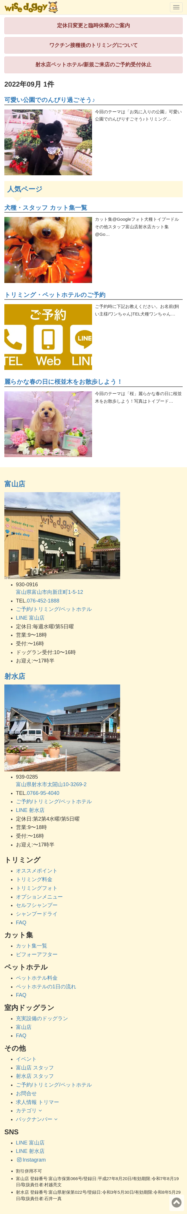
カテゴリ (29, 1110)
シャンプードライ (37, 914)
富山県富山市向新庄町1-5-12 (49, 592)
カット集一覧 (31, 946)
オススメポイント (37, 871)
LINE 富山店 (30, 618)
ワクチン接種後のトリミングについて (93, 45)
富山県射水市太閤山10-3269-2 (51, 784)
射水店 (14, 676)
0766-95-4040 (43, 793)
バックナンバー (37, 1119)
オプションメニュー (39, 897)
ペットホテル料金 (37, 978)
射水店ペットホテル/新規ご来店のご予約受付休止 (93, 64)
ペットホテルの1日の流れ (46, 987)
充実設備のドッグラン (42, 1018)
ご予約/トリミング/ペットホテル (54, 609)
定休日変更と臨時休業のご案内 (93, 25)
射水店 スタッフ (35, 1076)
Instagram (31, 1160)
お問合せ (26, 1093)
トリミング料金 (34, 879)
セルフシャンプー (37, 905)
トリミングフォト (37, 888)
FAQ (21, 922)
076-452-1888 (43, 601)
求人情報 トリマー (37, 1102)
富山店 (14, 484)
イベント (26, 1059)
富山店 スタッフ (35, 1068)
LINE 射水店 (30, 810)
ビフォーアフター (37, 954)
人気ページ (25, 189)
